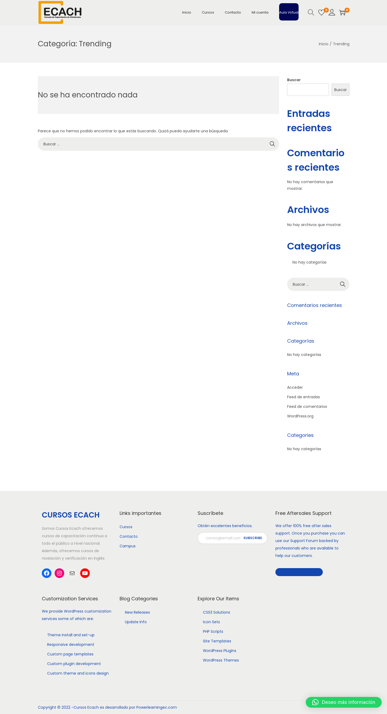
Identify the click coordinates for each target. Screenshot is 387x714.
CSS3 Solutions (216, 612)
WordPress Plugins (219, 650)
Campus (128, 546)
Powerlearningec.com (156, 707)
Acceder (295, 387)
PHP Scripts (213, 631)
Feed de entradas (303, 397)
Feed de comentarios (307, 406)
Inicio (323, 44)
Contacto (129, 536)
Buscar (294, 80)
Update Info (136, 622)
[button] (344, 702)
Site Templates (217, 641)
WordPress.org (300, 416)
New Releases (137, 612)
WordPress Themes (221, 660)
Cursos (126, 527)
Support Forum (304, 540)
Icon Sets (211, 622)
